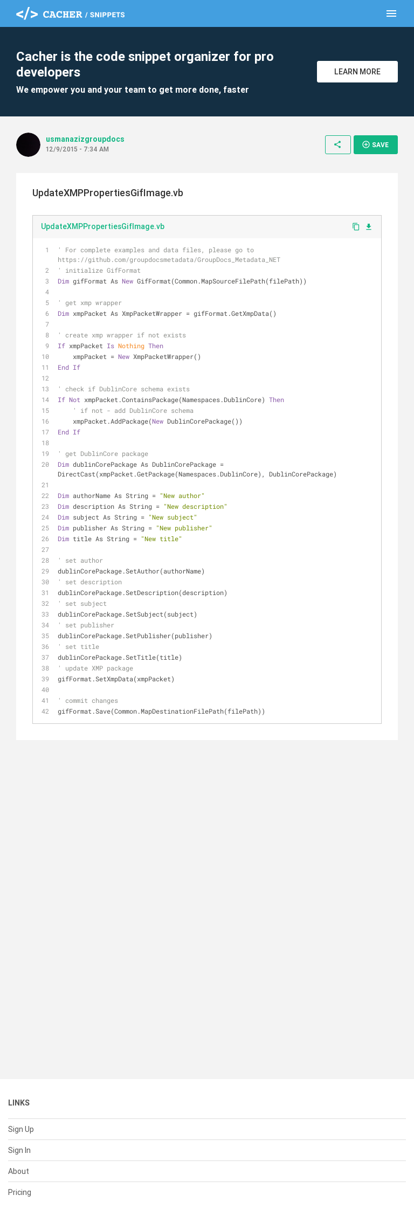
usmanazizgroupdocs (85, 139)
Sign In (19, 1150)
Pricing (19, 1192)
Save (375, 144)
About (18, 1171)
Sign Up (21, 1129)
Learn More (357, 72)
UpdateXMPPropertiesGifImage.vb (102, 226)
